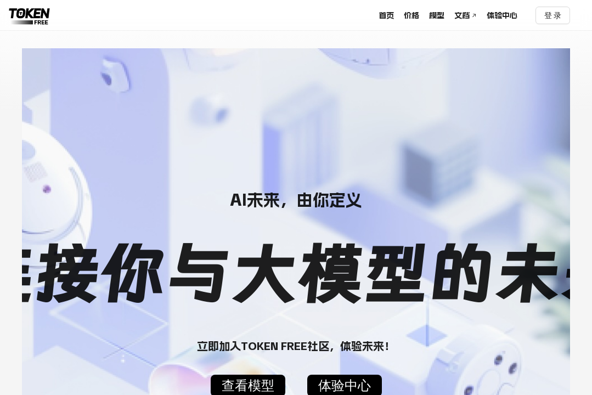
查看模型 (248, 386)
